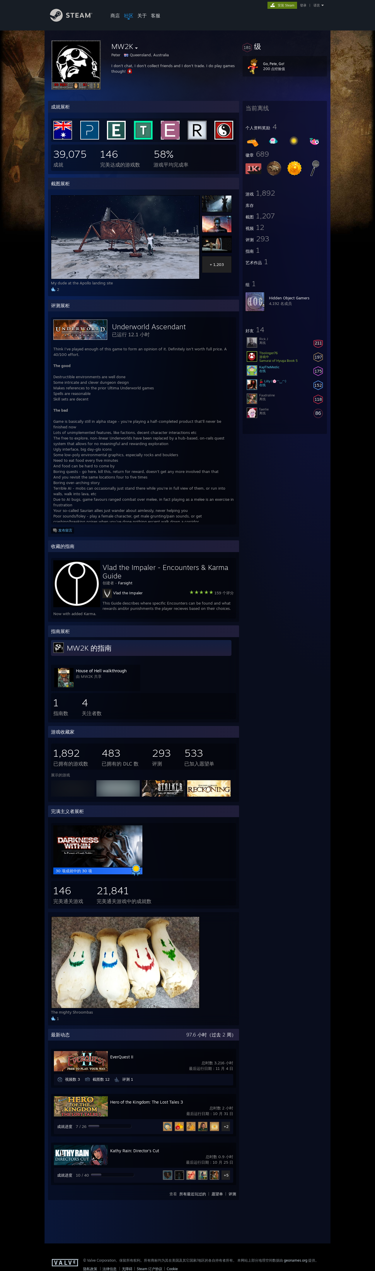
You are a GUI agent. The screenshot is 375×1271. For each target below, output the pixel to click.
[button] (285, 46)
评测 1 (127, 1079)
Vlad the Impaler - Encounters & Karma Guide (165, 571)
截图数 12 (101, 1079)
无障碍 (127, 1269)
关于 (142, 15)
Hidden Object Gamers (289, 298)
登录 (303, 5)
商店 (115, 15)
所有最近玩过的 (192, 1194)
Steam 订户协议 (149, 1269)
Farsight (125, 583)
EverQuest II (121, 1056)
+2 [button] (226, 1126)
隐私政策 (90, 1269)
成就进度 (64, 1126)
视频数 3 (72, 1079)
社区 (128, 15)
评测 (232, 1194)
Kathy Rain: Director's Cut (134, 1150)
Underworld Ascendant (149, 326)
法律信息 (110, 1269)
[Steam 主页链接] (75, 20)
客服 (155, 15)
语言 (316, 5)
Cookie (172, 1269)
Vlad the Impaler (128, 592)
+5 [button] (226, 1175)
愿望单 (217, 1194)
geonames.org (295, 1260)
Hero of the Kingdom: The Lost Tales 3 (146, 1101)
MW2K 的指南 (89, 648)
